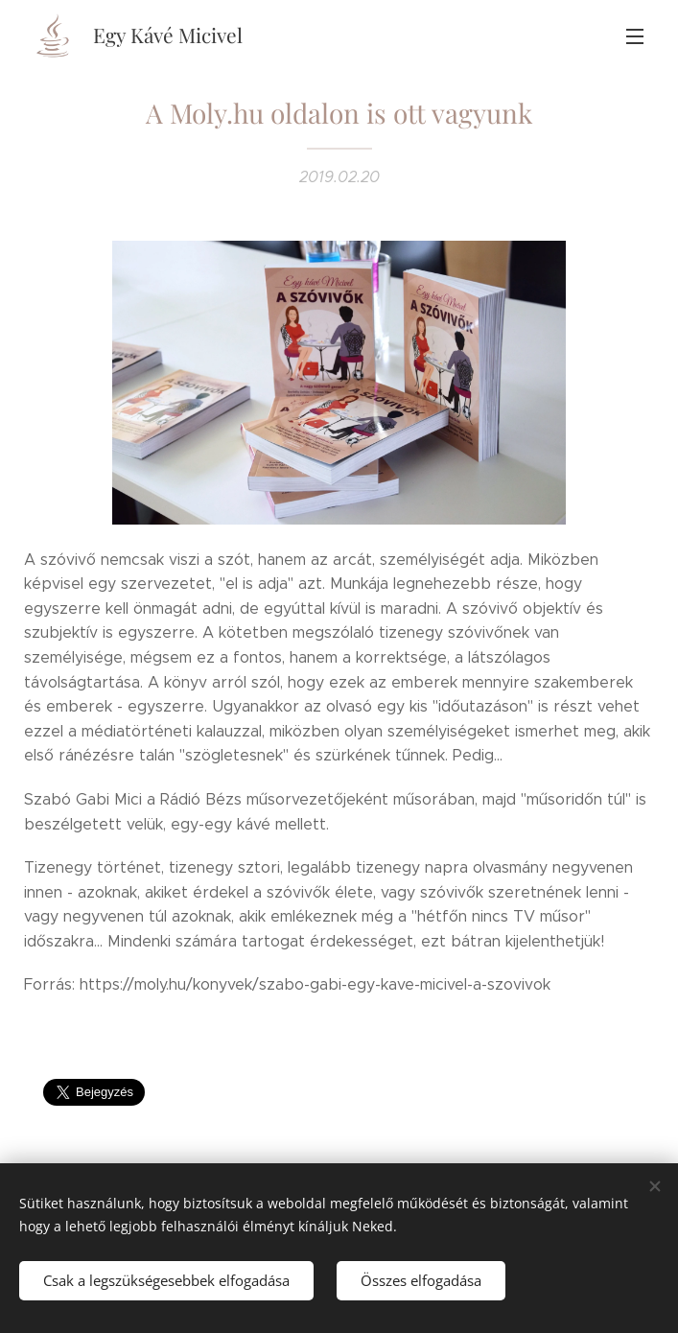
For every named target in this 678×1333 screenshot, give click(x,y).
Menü (634, 36)
